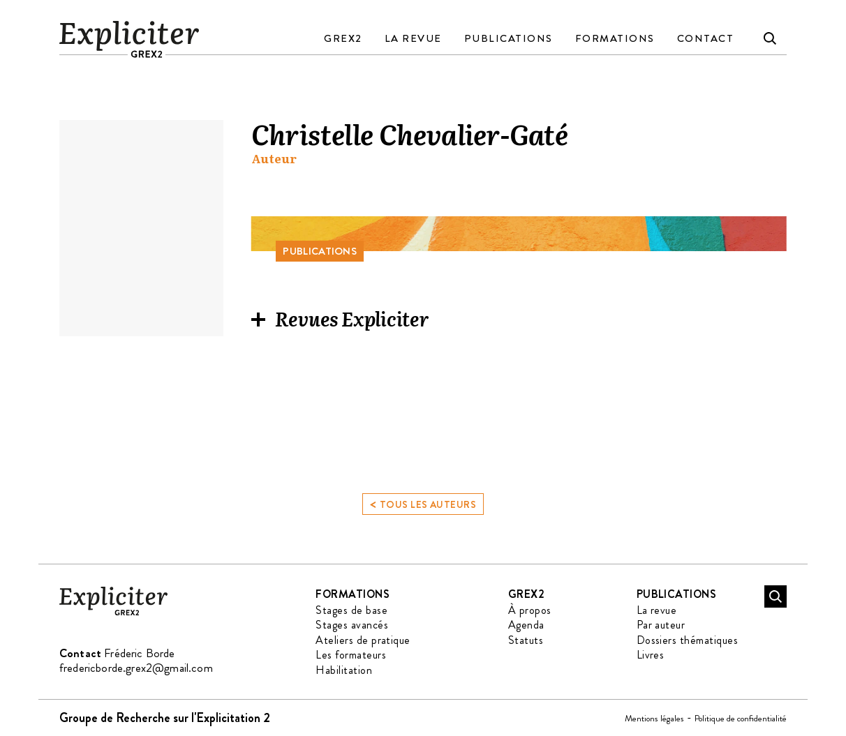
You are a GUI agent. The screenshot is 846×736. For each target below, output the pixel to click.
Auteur (274, 158)
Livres (651, 655)
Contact (705, 38)
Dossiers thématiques (688, 640)
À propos (529, 610)
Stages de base (351, 610)
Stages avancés (352, 625)
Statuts (525, 640)
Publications (508, 38)
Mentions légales (654, 718)
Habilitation (344, 670)
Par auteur (661, 625)
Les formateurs (351, 655)
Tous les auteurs (423, 503)
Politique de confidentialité (741, 718)
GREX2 (343, 38)
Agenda (526, 625)
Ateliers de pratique (363, 640)
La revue (413, 38)
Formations (615, 38)
